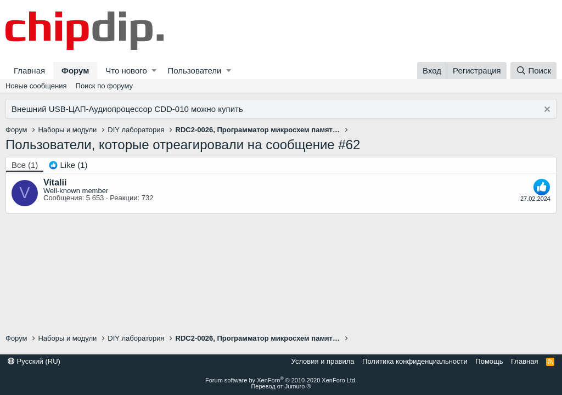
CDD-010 (171, 109)
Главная (29, 70)
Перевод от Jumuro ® (281, 386)
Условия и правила (323, 361)
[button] (154, 70)
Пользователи (194, 70)
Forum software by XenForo (281, 380)
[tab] (68, 165)
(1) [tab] (25, 165)
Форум (75, 70)
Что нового (126, 70)
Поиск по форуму (104, 86)
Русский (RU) (34, 361)
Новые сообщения (36, 86)
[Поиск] (533, 70)
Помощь (489, 361)
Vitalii (54, 182)
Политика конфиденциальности (415, 361)
